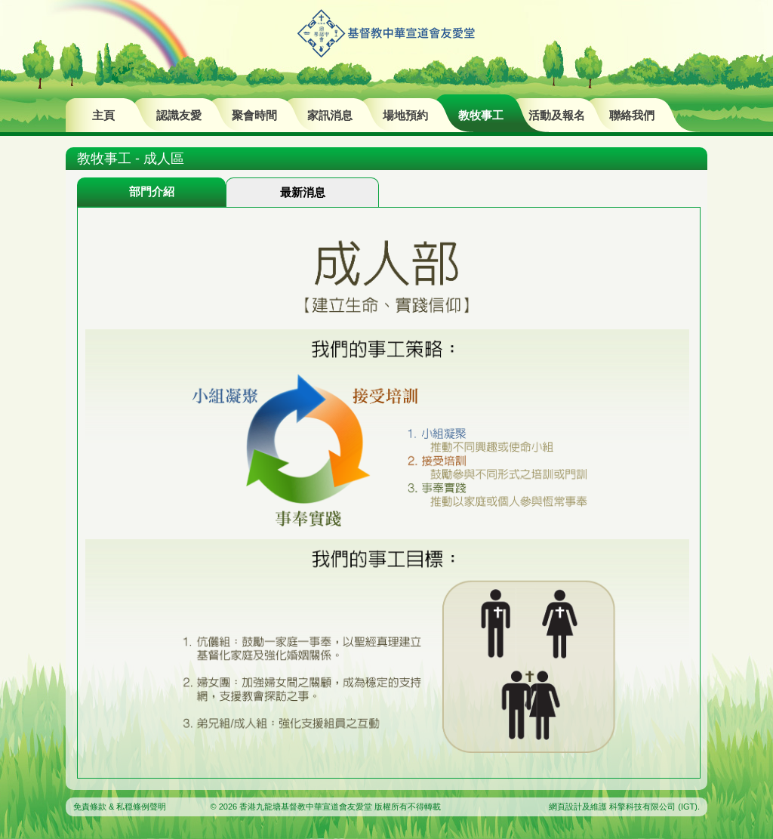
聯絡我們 (631, 115)
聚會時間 (254, 115)
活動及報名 (556, 115)
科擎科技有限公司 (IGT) (653, 806)
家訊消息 (330, 115)
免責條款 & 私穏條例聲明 (119, 806)
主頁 (103, 115)
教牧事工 (481, 115)
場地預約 (405, 115)
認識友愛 (179, 115)
